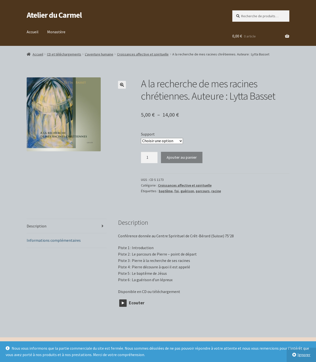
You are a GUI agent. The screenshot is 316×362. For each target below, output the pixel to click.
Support (148, 134)
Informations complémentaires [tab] (54, 240)
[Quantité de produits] (149, 157)
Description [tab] (36, 226)
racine (216, 191)
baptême (166, 191)
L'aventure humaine (99, 54)
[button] (122, 85)
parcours (203, 191)
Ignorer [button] (303, 354)
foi (176, 191)
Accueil (33, 31)
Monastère (56, 31)
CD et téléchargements (64, 54)
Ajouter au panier (182, 157)
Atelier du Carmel (54, 15)
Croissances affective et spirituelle (143, 54)
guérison (187, 191)
